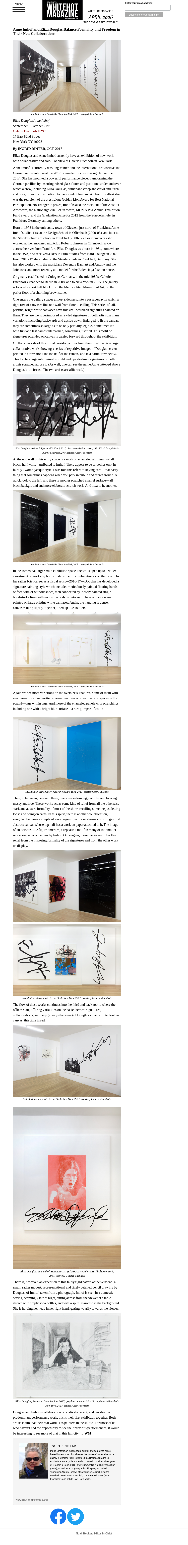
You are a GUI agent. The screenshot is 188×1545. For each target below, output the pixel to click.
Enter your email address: (139, 3)
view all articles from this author (32, 1499)
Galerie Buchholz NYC (29, 131)
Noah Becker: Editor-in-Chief (94, 1533)
